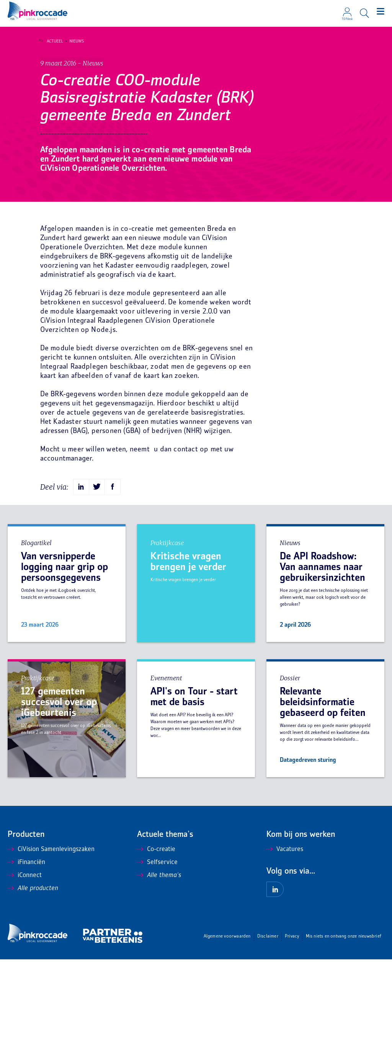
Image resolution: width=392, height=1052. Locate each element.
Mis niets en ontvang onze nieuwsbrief (343, 1029)
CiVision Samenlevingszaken (51, 942)
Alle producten (33, 981)
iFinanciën (26, 955)
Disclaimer (267, 1029)
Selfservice (157, 955)
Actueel (51, 41)
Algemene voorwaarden (227, 1029)
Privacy (292, 1029)
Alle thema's (159, 968)
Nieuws (73, 41)
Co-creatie (156, 942)
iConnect (25, 968)
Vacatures (284, 942)
